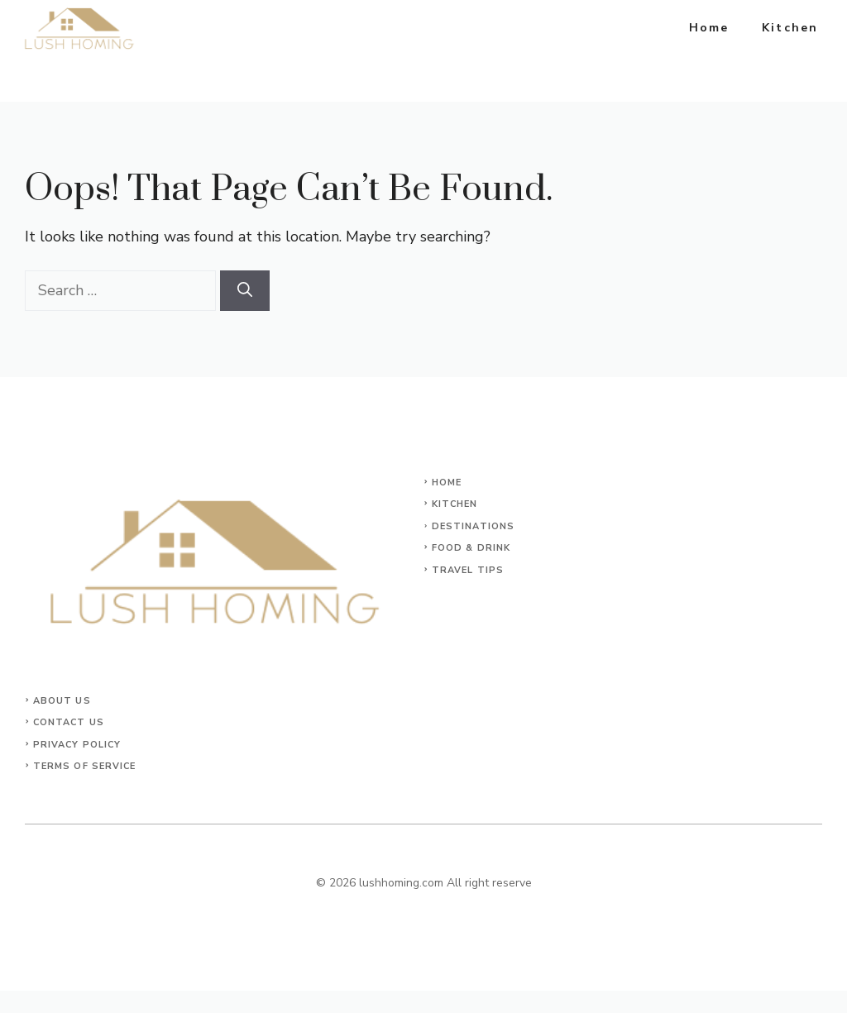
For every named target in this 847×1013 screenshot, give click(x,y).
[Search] (245, 290)
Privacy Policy (77, 744)
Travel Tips (468, 570)
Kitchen (790, 28)
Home (709, 28)
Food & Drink (471, 548)
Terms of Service (84, 766)
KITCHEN (455, 504)
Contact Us (68, 722)
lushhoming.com (401, 883)
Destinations (473, 526)
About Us (62, 701)
